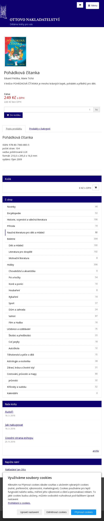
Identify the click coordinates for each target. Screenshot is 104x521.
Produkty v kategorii (39, 128)
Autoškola (53, 348)
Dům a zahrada (53, 309)
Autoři (9, 412)
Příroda (52, 226)
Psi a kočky (53, 277)
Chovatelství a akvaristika (53, 271)
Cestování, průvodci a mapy (52, 373)
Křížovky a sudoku (52, 386)
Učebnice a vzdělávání (52, 329)
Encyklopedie (52, 213)
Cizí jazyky (53, 341)
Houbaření (53, 290)
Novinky (52, 206)
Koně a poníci (53, 283)
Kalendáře (52, 393)
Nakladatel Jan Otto (15, 469)
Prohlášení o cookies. (19, 503)
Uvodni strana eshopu (19, 438)
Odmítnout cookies (56, 512)
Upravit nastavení (29, 512)
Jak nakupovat (14, 425)
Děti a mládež (53, 245)
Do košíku (13, 115)
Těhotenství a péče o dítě (52, 354)
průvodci (53, 380)
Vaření (53, 316)
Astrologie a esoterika (52, 361)
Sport (53, 303)
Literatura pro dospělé (53, 251)
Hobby (52, 264)
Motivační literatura (53, 258)
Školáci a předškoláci (53, 335)
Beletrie (52, 238)
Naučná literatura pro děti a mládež (52, 232)
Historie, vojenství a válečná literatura (52, 219)
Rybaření (53, 296)
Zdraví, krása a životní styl (52, 367)
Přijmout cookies (84, 512)
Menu (92, 5)
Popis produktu (14, 128)
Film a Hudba (53, 322)
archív (96, 450)
